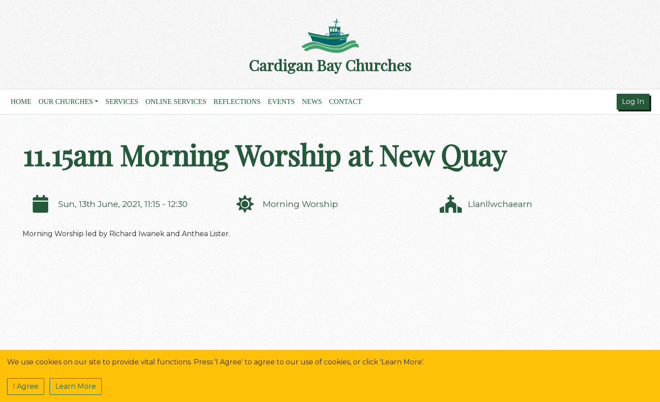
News (312, 101)
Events (281, 101)
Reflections (237, 101)
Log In (633, 101)
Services (121, 101)
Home (21, 101)
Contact (345, 101)
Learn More (75, 386)
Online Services (176, 101)
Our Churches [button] (65, 101)
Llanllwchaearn (500, 204)
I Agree (25, 386)
